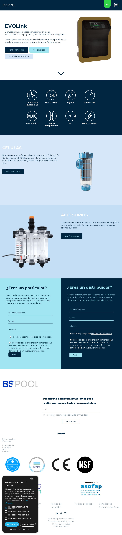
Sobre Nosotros (8, 439)
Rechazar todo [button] (27, 524)
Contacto (6, 451)
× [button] (35, 478)
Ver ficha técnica (16, 50)
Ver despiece (39, 50)
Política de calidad (84, 504)
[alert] (20, 504)
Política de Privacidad (41, 337)
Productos (6, 441)
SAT (107, 4)
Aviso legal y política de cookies (61, 519)
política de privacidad (76, 415)
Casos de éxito (8, 445)
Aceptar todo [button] (12, 524)
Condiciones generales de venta (61, 521)
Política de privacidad (61, 524)
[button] (20, 529)
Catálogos (6, 447)
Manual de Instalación (19, 56)
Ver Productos (13, 171)
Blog (4, 449)
